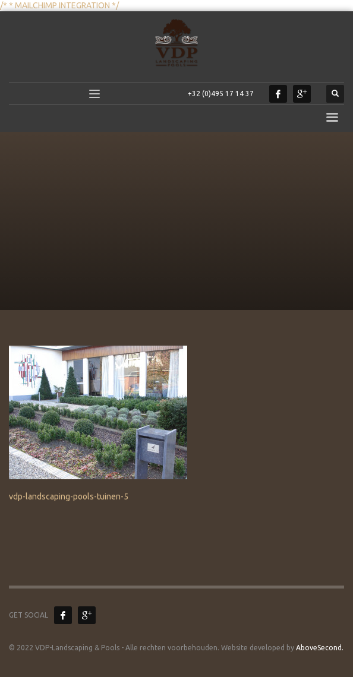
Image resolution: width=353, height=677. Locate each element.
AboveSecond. (318, 647)
